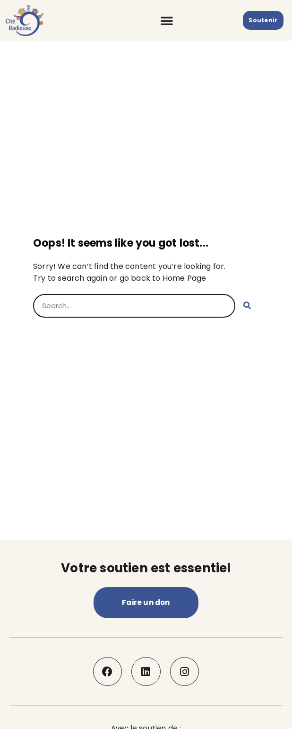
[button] (167, 20)
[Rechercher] (247, 306)
